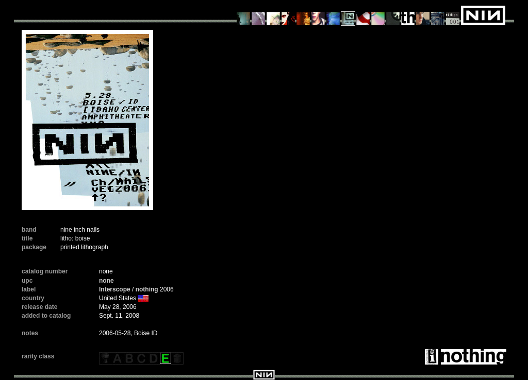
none (106, 280)
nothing (147, 289)
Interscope (114, 289)
